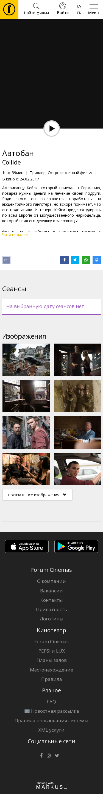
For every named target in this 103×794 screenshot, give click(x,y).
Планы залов (52, 660)
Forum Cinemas (51, 641)
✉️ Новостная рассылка (51, 711)
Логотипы (51, 618)
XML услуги (51, 730)
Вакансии (51, 590)
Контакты (51, 600)
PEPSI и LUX (51, 651)
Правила (51, 679)
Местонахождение (51, 670)
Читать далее (15, 234)
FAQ (51, 701)
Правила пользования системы (51, 720)
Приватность (51, 609)
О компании (51, 581)
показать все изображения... (37, 494)
